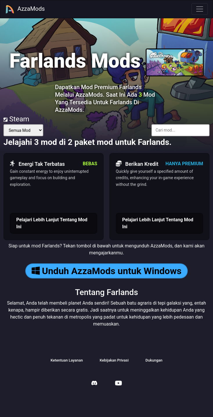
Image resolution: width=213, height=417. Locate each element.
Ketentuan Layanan (66, 360)
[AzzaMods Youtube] (118, 384)
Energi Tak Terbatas (37, 163)
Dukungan (154, 360)
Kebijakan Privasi (114, 360)
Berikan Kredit (137, 163)
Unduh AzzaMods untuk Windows (107, 270)
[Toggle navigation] (200, 9)
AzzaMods (25, 9)
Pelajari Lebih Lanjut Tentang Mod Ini (51, 223)
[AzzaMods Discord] (94, 384)
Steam (16, 119)
